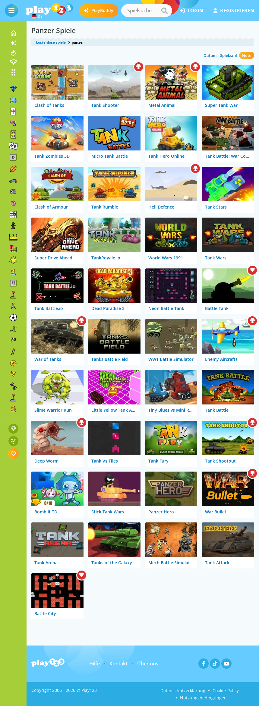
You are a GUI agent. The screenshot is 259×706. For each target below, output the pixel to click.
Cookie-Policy (226, 690)
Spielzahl (228, 55)
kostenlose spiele (51, 42)
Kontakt (118, 663)
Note (246, 55)
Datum (210, 55)
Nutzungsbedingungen (203, 698)
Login (191, 10)
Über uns (147, 663)
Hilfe (94, 663)
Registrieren (233, 10)
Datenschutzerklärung (182, 690)
